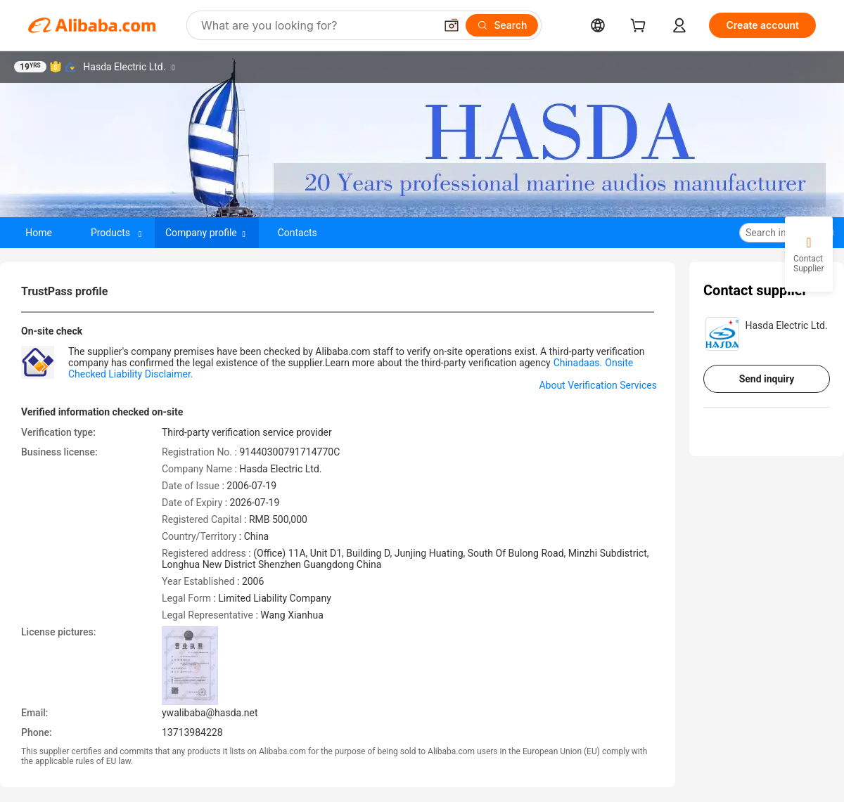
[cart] (640, 27)
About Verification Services (598, 385)
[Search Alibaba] (316, 25)
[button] (451, 25)
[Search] (502, 25)
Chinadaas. (578, 362)
